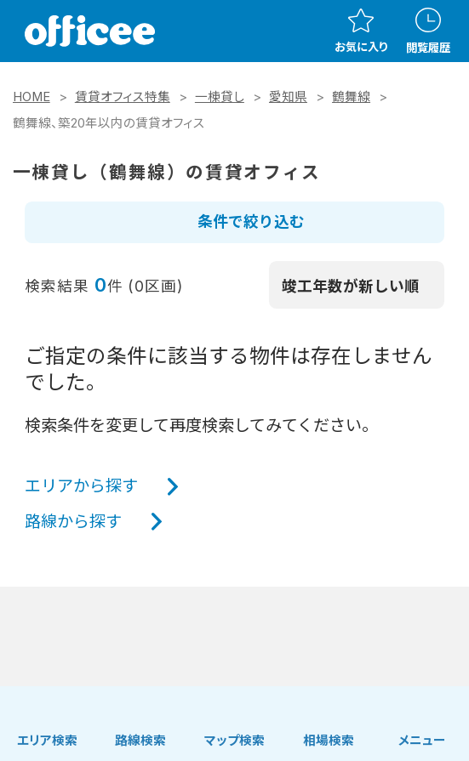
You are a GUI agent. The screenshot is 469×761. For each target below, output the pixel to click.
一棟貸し (219, 97)
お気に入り (361, 31)
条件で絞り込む (251, 221)
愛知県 (288, 97)
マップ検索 (234, 740)
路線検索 (140, 740)
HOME (31, 97)
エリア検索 (47, 740)
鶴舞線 (351, 97)
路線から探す (73, 521)
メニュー (422, 740)
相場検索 (328, 740)
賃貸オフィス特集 (122, 97)
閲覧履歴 (428, 31)
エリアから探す (81, 485)
